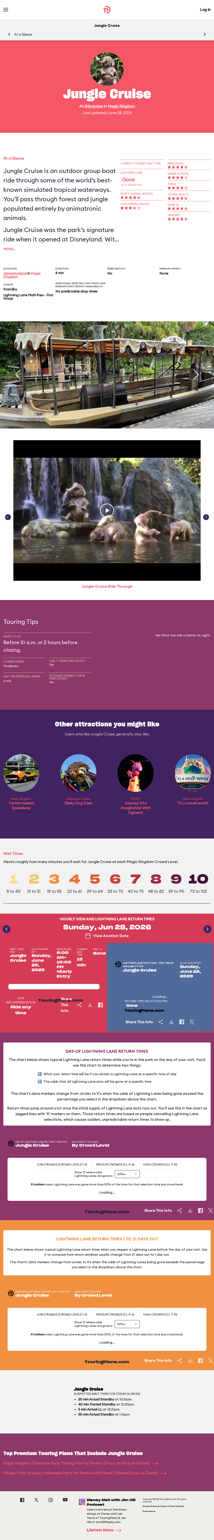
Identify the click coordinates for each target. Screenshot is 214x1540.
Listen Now (105, 1530)
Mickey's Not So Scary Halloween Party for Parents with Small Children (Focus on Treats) (85, 1473)
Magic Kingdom (121, 106)
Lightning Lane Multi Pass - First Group (28, 296)
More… (9, 249)
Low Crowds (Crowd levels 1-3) (62, 1164)
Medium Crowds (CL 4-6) (115, 1164)
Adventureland (15, 273)
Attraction (94, 106)
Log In (205, 9)
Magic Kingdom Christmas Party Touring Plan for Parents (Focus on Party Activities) (80, 1463)
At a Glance (23, 34)
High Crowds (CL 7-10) (160, 1164)
